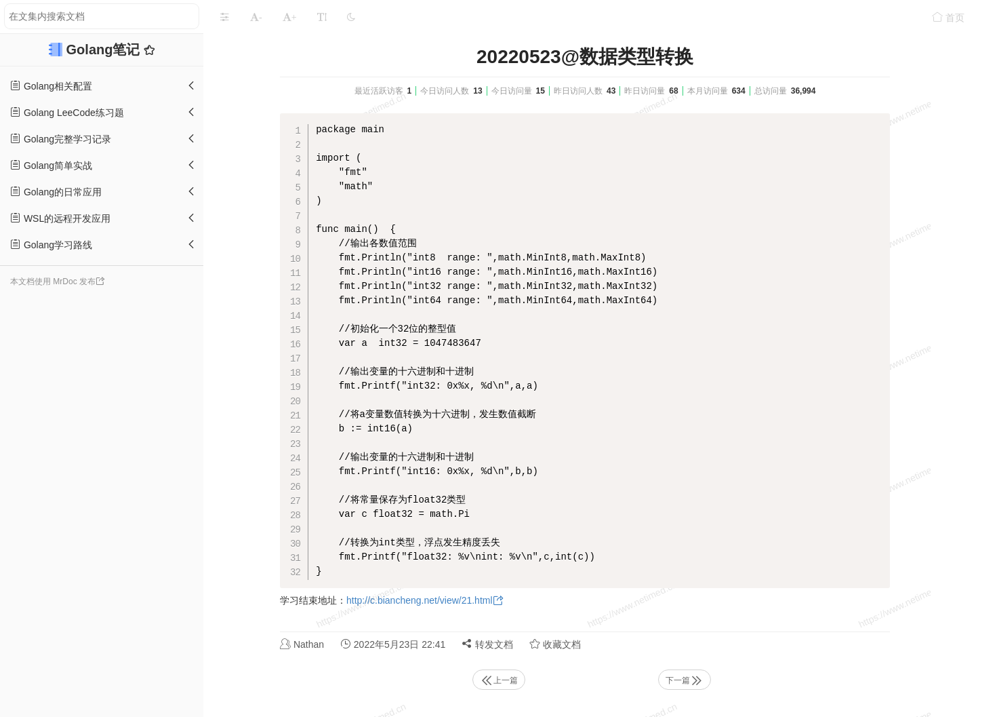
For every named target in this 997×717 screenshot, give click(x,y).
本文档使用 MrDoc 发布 (53, 281)
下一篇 (685, 680)
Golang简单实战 (51, 165)
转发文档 (487, 644)
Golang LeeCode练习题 (67, 112)
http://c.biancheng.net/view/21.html (419, 600)
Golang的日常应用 (56, 191)
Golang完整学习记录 (60, 138)
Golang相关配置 (51, 86)
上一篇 (499, 680)
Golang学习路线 (51, 244)
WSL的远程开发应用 (60, 218)
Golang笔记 (105, 49)
